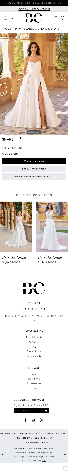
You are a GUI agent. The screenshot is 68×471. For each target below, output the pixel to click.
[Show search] (56, 21)
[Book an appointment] (34, 12)
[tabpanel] (34, 87)
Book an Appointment (34, 173)
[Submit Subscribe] (52, 418)
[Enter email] (34, 418)
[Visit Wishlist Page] (62, 21)
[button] (5, 21)
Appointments (34, 344)
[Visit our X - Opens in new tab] (42, 428)
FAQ (34, 353)
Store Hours (34, 358)
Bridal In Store (48, 32)
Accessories (34, 390)
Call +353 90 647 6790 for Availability (34, 182)
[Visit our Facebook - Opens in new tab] (25, 428)
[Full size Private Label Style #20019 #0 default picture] (34, 87)
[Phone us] (12, 21)
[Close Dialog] (3, 462)
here (44, 468)
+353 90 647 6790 (34, 316)
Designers (34, 385)
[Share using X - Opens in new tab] (21, 142)
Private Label (24, 32)
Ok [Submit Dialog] (64, 462)
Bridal (34, 380)
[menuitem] (5, 21)
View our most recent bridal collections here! (34, 4)
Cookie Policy (43, 445)
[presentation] (16, 233)
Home (7, 32)
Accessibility (34, 363)
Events (34, 395)
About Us (34, 348)
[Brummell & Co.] (33, 21)
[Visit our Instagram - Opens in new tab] (33, 428)
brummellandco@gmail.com (19, 441)
